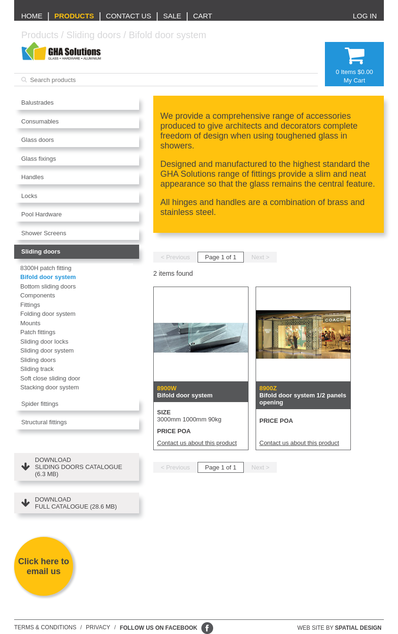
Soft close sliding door (50, 378)
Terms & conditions (45, 627)
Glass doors (37, 139)
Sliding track (37, 368)
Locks (29, 195)
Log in (365, 16)
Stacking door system (49, 387)
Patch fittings (37, 332)
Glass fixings (38, 158)
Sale (172, 16)
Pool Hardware (41, 214)
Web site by (340, 628)
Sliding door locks (44, 341)
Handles (32, 177)
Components (37, 295)
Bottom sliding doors (48, 286)
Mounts (30, 323)
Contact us (128, 16)
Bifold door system (168, 35)
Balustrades (37, 102)
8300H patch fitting (45, 268)
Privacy (98, 627)
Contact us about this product (197, 442)
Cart (202, 16)
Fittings (30, 304)
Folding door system (47, 313)
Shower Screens (43, 233)
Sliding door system (47, 350)
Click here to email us (43, 566)
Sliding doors (93, 35)
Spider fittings (39, 403)
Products (74, 16)
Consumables (40, 121)
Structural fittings (44, 422)
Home (31, 16)
